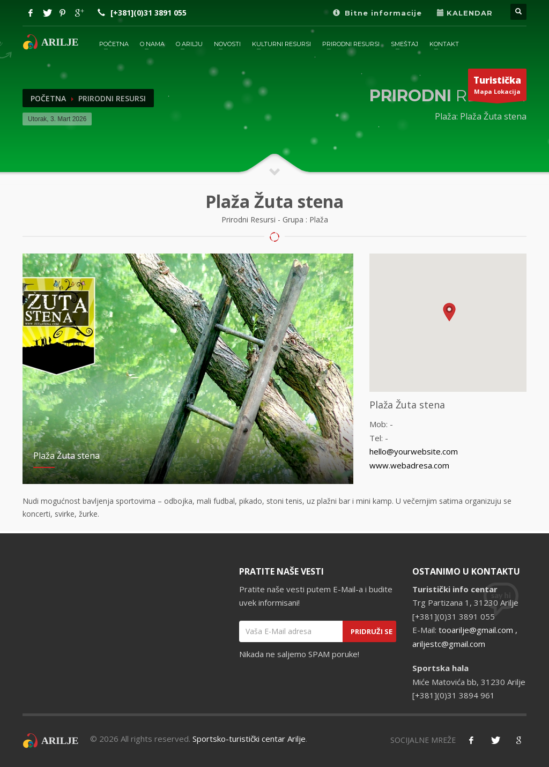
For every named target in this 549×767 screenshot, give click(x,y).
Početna (48, 98)
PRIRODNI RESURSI (351, 44)
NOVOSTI (227, 44)
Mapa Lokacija (497, 87)
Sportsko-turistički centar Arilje (249, 738)
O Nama (152, 44)
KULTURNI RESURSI (281, 44)
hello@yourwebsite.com (413, 451)
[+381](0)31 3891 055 (148, 13)
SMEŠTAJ (404, 44)
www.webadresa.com (409, 465)
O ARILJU (189, 44)
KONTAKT (444, 44)
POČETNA (114, 44)
